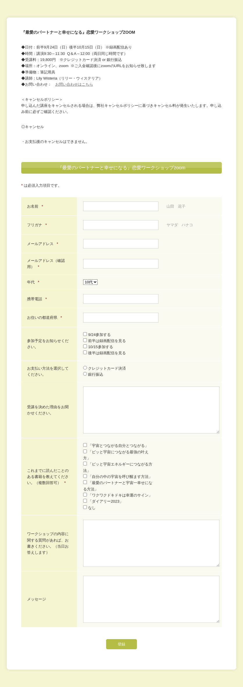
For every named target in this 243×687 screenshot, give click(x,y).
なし (89, 508)
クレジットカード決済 (104, 368)
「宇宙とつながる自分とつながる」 (116, 445)
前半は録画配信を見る (104, 341)
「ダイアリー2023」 (103, 501)
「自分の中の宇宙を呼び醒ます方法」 (117, 476)
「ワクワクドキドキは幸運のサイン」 (117, 495)
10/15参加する (98, 347)
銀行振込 (93, 374)
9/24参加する (97, 334)
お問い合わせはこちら (74, 84)
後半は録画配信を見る (104, 353)
